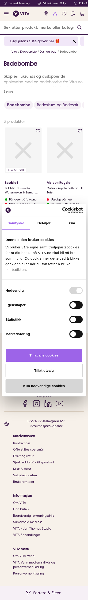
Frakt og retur (23, 456)
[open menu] (6, 13)
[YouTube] (59, 403)
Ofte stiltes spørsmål (28, 449)
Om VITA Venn (23, 556)
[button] (79, 27)
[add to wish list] (38, 130)
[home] (21, 13)
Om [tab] (72, 223)
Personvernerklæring (28, 573)
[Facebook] (25, 403)
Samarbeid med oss (27, 522)
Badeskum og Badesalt (57, 105)
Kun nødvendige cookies (44, 386)
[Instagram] (36, 403)
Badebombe (68, 51)
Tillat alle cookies (44, 355)
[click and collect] (73, 13)
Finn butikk (21, 509)
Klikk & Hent (22, 469)
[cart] (82, 13)
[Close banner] (74, 41)
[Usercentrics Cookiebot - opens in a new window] (63, 210)
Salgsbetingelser (25, 475)
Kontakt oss (21, 443)
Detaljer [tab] (44, 223)
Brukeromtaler (23, 482)
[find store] (46, 13)
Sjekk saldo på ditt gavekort (33, 462)
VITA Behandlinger (26, 535)
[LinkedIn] (48, 403)
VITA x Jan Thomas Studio (32, 528)
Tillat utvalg (44, 370)
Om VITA (19, 503)
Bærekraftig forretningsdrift (33, 515)
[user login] (55, 13)
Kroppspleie (28, 51)
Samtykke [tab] (16, 223)
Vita (14, 51)
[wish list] (64, 13)
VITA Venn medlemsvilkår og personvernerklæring (34, 565)
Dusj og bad (48, 51)
